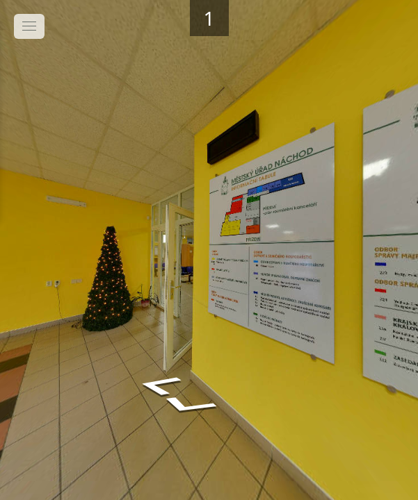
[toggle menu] (29, 26)
